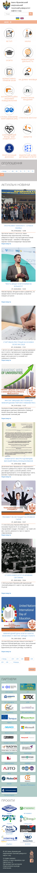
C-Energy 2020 (28, 824)
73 (33, 171)
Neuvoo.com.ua (9, 733)
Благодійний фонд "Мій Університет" (9, 137)
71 (25, 171)
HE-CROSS (28, 844)
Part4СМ (9, 824)
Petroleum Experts (9, 795)
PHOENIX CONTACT (9, 743)
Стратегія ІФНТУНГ (28, 118)
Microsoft (27, 733)
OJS (28, 773)
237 (27, 659)
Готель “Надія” (9, 753)
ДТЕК (27, 702)
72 (29, 171)
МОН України (9, 692)
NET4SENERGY (28, 813)
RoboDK (9, 784)
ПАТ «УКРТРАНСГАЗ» (28, 712)
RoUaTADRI (9, 834)
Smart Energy (27, 753)
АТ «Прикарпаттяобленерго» (27, 784)
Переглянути (6, 244)
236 (22, 659)
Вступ (9, 41)
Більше (32, 669)
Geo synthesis (9, 712)
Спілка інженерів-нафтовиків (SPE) (9, 118)
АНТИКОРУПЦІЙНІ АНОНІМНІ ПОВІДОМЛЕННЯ (9, 99)
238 (32, 659)
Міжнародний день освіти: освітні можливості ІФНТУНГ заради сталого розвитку (18, 635)
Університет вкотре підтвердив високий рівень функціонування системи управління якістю (18, 461)
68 (13, 171)
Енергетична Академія (27, 98)
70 (21, 171)
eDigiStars (9, 844)
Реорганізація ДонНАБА (9, 156)
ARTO (9, 773)
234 (13, 659)
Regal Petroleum (9, 763)
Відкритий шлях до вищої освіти (27, 156)
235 (17, 659)
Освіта (9, 60)
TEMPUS (9, 722)
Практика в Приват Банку (27, 722)
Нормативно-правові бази (9, 79)
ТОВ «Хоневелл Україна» (28, 743)
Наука (28, 41)
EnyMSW (9, 813)
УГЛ (28, 692)
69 (17, 171)
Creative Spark (28, 834)
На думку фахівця (28, 79)
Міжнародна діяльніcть (27, 60)
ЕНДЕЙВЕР (28, 763)
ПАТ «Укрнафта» (9, 702)
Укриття (28, 137)
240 (7, 662)
